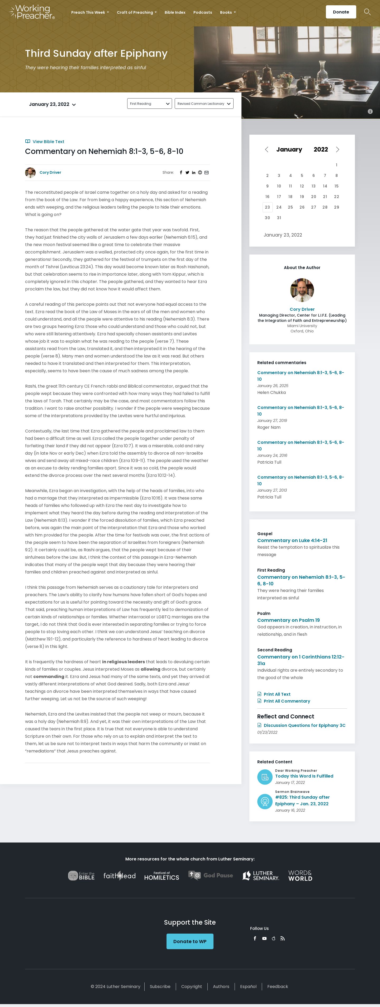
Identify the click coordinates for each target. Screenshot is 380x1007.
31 (279, 217)
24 (279, 207)
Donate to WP (190, 941)
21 (325, 196)
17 (279, 196)
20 (313, 196)
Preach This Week (88, 12)
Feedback (277, 987)
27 (313, 207)
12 (302, 186)
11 (290, 186)
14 (325, 186)
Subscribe (160, 987)
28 (325, 207)
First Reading (140, 103)
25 (290, 207)
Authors (221, 987)
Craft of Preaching (135, 12)
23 (267, 207)
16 (267, 196)
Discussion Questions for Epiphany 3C (301, 725)
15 (337, 186)
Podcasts (202, 12)
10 (279, 186)
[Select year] (323, 149)
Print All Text (274, 694)
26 (302, 207)
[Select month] (291, 149)
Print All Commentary (283, 701)
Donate (341, 12)
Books (226, 12)
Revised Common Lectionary (201, 103)
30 (267, 217)
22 (336, 196)
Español (248, 987)
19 (302, 196)
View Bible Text (44, 142)
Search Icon (367, 12)
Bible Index (175, 12)
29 (336, 207)
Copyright (191, 987)
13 (314, 186)
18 (290, 196)
